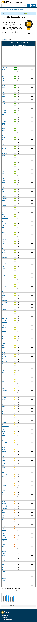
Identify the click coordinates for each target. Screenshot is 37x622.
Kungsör (3, 449)
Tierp (3, 517)
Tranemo (4, 408)
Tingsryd (3, 467)
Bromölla (4, 252)
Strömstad (4, 399)
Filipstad (3, 282)
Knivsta (3, 316)
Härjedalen (4, 422)
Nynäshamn (4, 220)
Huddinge (4, 83)
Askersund (4, 524)
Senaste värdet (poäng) (22, 65)
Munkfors (4, 148)
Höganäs (3, 108)
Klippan (3, 384)
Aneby (3, 515)
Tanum (3, 564)
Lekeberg (4, 451)
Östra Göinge (4, 350)
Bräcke (3, 453)
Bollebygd (4, 406)
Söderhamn (4, 300)
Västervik (4, 440)
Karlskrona (4, 142)
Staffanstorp (4, 187)
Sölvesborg (4, 279)
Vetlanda (4, 381)
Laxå (3, 533)
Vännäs (3, 225)
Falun (3, 119)
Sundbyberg (4, 67)
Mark (3, 211)
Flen (3, 458)
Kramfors (4, 393)
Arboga (3, 354)
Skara (3, 456)
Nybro (3, 404)
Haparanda (4, 250)
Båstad (3, 424)
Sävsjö (3, 465)
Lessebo (3, 169)
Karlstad (3, 162)
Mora (3, 248)
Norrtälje (4, 241)
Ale (2, 150)
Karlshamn (4, 379)
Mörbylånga (4, 567)
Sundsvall (4, 196)
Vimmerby (4, 481)
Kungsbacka (4, 153)
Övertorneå (4, 442)
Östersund (4, 121)
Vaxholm (3, 103)
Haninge (3, 90)
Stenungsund (4, 322)
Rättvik (3, 275)
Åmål (3, 325)
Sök (29, 5)
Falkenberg (4, 454)
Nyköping (4, 435)
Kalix (3, 341)
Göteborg (4, 112)
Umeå (3, 141)
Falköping (4, 526)
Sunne (3, 433)
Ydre (3, 576)
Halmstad (4, 289)
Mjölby (3, 431)
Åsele (3, 569)
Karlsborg (4, 356)
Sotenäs (3, 270)
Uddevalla (4, 376)
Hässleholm (4, 390)
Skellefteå (4, 286)
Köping (3, 227)
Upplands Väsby (5, 94)
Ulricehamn (4, 474)
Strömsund (4, 436)
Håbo (3, 146)
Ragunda (4, 476)
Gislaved (3, 284)
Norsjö (3, 395)
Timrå (3, 191)
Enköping (4, 429)
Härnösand (4, 205)
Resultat (11, 9)
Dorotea (3, 478)
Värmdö (3, 137)
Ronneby (4, 239)
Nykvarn (3, 297)
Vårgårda (4, 487)
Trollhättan (4, 107)
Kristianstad (4, 298)
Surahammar (4, 175)
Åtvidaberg (4, 345)
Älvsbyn (3, 291)
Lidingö (3, 71)
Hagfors (3, 329)
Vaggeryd (4, 537)
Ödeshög (4, 584)
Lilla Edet (4, 254)
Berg (3, 510)
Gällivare (4, 580)
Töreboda (4, 521)
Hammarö (4, 74)
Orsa (3, 272)
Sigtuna (3, 523)
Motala (3, 182)
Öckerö (3, 101)
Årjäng (3, 413)
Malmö (3, 105)
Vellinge (3, 117)
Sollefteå (3, 334)
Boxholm (3, 490)
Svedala (3, 347)
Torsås (3, 488)
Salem (3, 135)
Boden (3, 420)
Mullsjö (3, 200)
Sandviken (4, 193)
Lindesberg (4, 309)
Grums (3, 343)
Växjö (3, 139)
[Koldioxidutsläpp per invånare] (18, 597)
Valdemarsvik (4, 539)
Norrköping (4, 370)
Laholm (3, 501)
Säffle (3, 471)
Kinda (3, 549)
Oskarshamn (4, 237)
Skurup (3, 277)
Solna (3, 89)
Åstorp (3, 306)
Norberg (3, 268)
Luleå (3, 575)
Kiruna (3, 514)
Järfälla (3, 72)
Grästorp (4, 553)
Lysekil (3, 295)
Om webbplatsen (4, 615)
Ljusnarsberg (4, 302)
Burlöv (3, 157)
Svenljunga (4, 480)
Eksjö (3, 494)
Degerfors (4, 180)
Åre (2, 313)
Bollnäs (3, 372)
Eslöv (3, 349)
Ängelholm (4, 331)
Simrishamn (4, 463)
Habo (3, 259)
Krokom (3, 352)
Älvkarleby (4, 159)
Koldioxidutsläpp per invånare (18, 9)
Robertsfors (4, 578)
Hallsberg (4, 324)
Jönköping (4, 263)
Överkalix (4, 566)
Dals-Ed (3, 368)
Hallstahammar (5, 160)
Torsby (3, 367)
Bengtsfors (4, 327)
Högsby (3, 544)
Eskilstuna (4, 128)
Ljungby (3, 535)
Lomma (3, 266)
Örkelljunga (4, 508)
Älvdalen (3, 472)
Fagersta (3, 126)
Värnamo (4, 386)
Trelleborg (4, 178)
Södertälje (4, 246)
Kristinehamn (4, 318)
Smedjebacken (5, 218)
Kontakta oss (4, 617)
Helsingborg (4, 198)
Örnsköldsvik (4, 320)
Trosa (3, 280)
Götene (3, 499)
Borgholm (4, 585)
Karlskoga (4, 230)
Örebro (3, 166)
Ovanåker (4, 332)
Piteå (3, 236)
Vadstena (4, 383)
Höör (3, 365)
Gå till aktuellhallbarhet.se (6, 619)
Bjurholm (4, 551)
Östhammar (4, 438)
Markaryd (4, 492)
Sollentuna (4, 96)
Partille (3, 85)
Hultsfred (4, 444)
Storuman (4, 496)
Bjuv (3, 116)
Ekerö (3, 114)
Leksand (3, 194)
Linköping (4, 359)
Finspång (4, 223)
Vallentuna (4, 155)
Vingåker (3, 388)
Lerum (3, 99)
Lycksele (3, 377)
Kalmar (3, 184)
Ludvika (3, 123)
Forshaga (4, 110)
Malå (3, 338)
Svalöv (3, 445)
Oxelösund (4, 133)
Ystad (3, 307)
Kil (2, 336)
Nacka (3, 78)
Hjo (2, 483)
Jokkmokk (4, 560)
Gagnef (3, 203)
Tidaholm (4, 460)
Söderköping (4, 392)
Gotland (3, 557)
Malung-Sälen (4, 361)
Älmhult (3, 232)
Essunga (3, 497)
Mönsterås (4, 462)
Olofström (4, 164)
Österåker (4, 98)
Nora (3, 168)
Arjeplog (3, 519)
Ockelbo (3, 255)
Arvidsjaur (4, 503)
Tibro (3, 212)
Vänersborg (4, 221)
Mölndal (3, 130)
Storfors (3, 304)
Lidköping (4, 397)
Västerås (3, 228)
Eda (2, 562)
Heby (3, 410)
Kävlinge (3, 176)
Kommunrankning (6, 9)
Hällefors (4, 202)
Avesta (3, 374)
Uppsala (3, 171)
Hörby (3, 528)
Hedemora (4, 340)
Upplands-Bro (5, 506)
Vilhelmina (4, 469)
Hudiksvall (4, 288)
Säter (3, 428)
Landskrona (4, 257)
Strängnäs (4, 234)
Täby (3, 80)
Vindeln (3, 540)
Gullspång (4, 548)
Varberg (3, 363)
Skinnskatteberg (5, 426)
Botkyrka (3, 76)
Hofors (3, 216)
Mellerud (4, 546)
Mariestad (4, 411)
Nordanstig (4, 485)
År (33, 65)
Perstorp (3, 189)
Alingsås (3, 124)
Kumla (3, 573)
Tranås (3, 207)
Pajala (3, 582)
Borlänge (4, 209)
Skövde (3, 261)
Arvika (3, 214)
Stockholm (4, 87)
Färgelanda (4, 512)
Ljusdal (3, 415)
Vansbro (3, 417)
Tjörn (3, 173)
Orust (3, 311)
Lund (3, 92)
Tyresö (3, 69)
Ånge (3, 401)
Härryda (3, 293)
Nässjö (3, 243)
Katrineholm (4, 264)
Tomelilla (4, 571)
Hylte (3, 358)
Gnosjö (3, 185)
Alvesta (3, 447)
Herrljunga (4, 542)
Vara (3, 558)
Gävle (3, 144)
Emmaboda (4, 315)
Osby (3, 273)
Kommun (8, 65)
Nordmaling (4, 505)
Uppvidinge (4, 402)
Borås (3, 132)
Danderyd (4, 81)
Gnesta (3, 245)
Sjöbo (3, 532)
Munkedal (4, 530)
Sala (3, 419)
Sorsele (3, 555)
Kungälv (3, 151)
